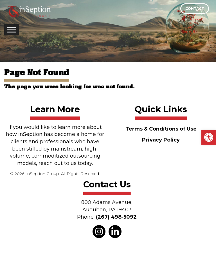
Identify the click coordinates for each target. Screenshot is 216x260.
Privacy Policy (161, 140)
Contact (194, 8)
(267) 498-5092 (116, 217)
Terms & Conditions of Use (161, 129)
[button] (208, 137)
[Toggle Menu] (11, 29)
